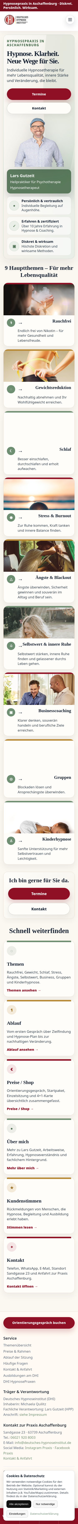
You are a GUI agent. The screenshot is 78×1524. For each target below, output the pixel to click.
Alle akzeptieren (18, 1504)
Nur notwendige (45, 1504)
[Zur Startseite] (16, 19)
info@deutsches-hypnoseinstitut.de (43, 1442)
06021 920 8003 (22, 1437)
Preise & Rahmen (17, 1351)
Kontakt (39, 108)
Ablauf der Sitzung (18, 1357)
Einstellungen (17, 1513)
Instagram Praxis (38, 1448)
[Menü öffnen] (70, 19)
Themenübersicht (17, 1345)
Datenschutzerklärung (44, 1514)
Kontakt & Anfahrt (17, 1369)
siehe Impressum (33, 1414)
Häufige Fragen (15, 1363)
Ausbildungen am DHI (20, 1375)
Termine (39, 94)
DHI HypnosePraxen (19, 1381)
